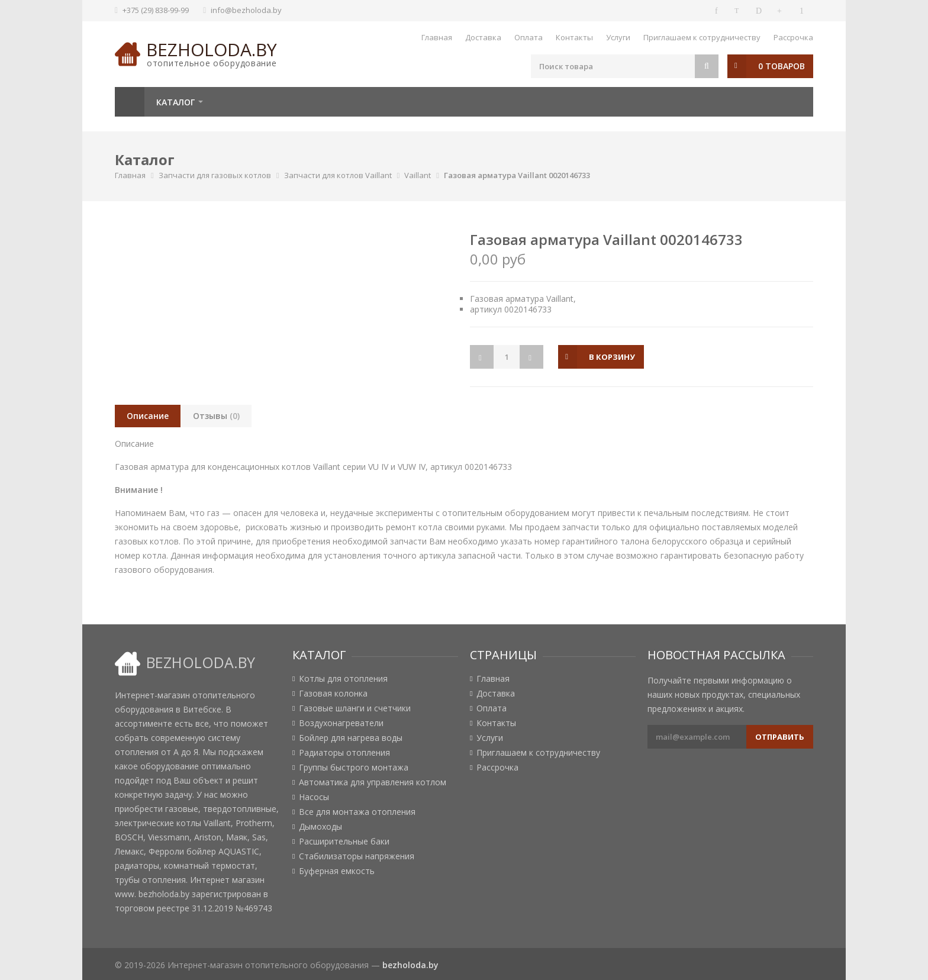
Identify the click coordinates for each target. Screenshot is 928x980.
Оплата (528, 37)
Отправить (779, 736)
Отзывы (216, 415)
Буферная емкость (337, 871)
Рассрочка (793, 37)
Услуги (618, 37)
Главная (436, 37)
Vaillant (417, 175)
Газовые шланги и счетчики (355, 708)
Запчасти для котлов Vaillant (338, 175)
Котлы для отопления (343, 678)
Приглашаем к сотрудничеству (702, 37)
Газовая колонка (333, 693)
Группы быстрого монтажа (353, 767)
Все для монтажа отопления (357, 812)
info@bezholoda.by (246, 10)
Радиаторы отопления (344, 752)
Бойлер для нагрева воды (350, 738)
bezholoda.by (211, 49)
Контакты (574, 37)
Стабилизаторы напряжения (356, 856)
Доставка (483, 37)
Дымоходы (320, 826)
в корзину (612, 357)
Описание (148, 415)
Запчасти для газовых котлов (215, 175)
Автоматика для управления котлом (372, 782)
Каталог (175, 102)
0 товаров (781, 66)
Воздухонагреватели (341, 723)
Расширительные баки (344, 841)
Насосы (314, 797)
